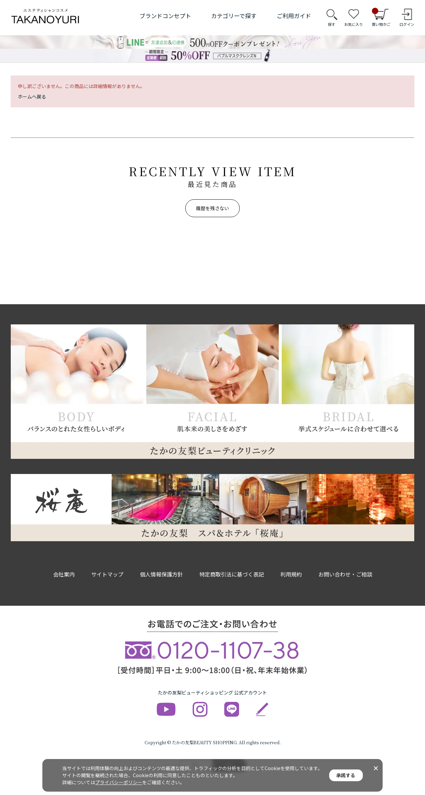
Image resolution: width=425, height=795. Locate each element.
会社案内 (64, 574)
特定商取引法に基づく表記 (231, 574)
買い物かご (381, 17)
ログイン (406, 24)
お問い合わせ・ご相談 (345, 574)
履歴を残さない (212, 208)
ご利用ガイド (294, 15)
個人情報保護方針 (161, 574)
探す (331, 24)
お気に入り (353, 24)
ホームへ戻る (32, 96)
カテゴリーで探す (234, 15)
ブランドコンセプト (165, 15)
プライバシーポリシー (118, 782)
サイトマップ (107, 574)
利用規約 (291, 574)
